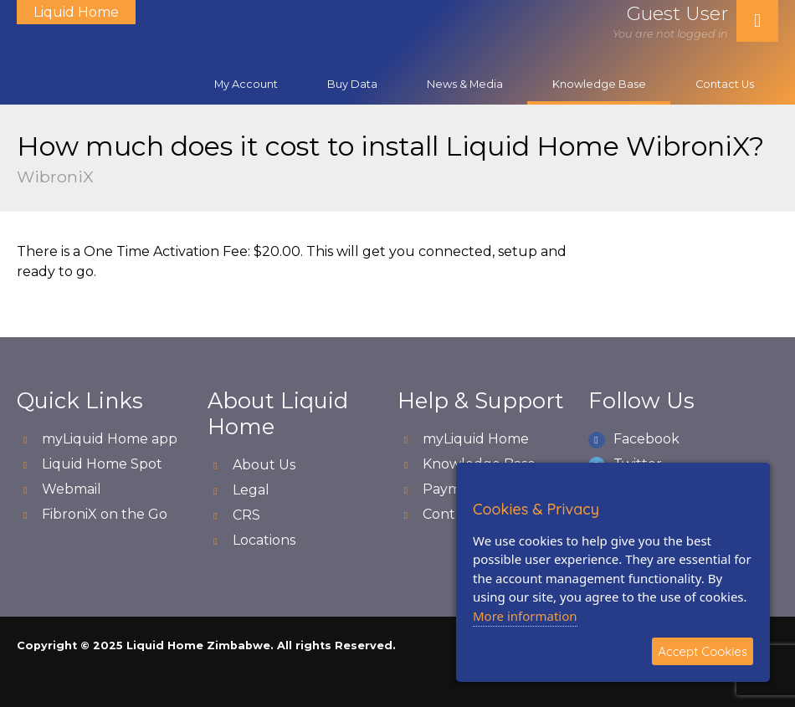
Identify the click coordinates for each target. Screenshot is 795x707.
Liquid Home (76, 12)
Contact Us (724, 84)
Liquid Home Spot (102, 464)
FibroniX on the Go (104, 514)
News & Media (465, 84)
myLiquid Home (476, 439)
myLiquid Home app (109, 439)
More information (525, 615)
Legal (251, 490)
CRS (246, 515)
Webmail (71, 489)
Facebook (646, 439)
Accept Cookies (702, 651)
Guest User (677, 13)
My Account (246, 84)
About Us (264, 465)
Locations (264, 540)
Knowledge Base (599, 84)
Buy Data (352, 84)
